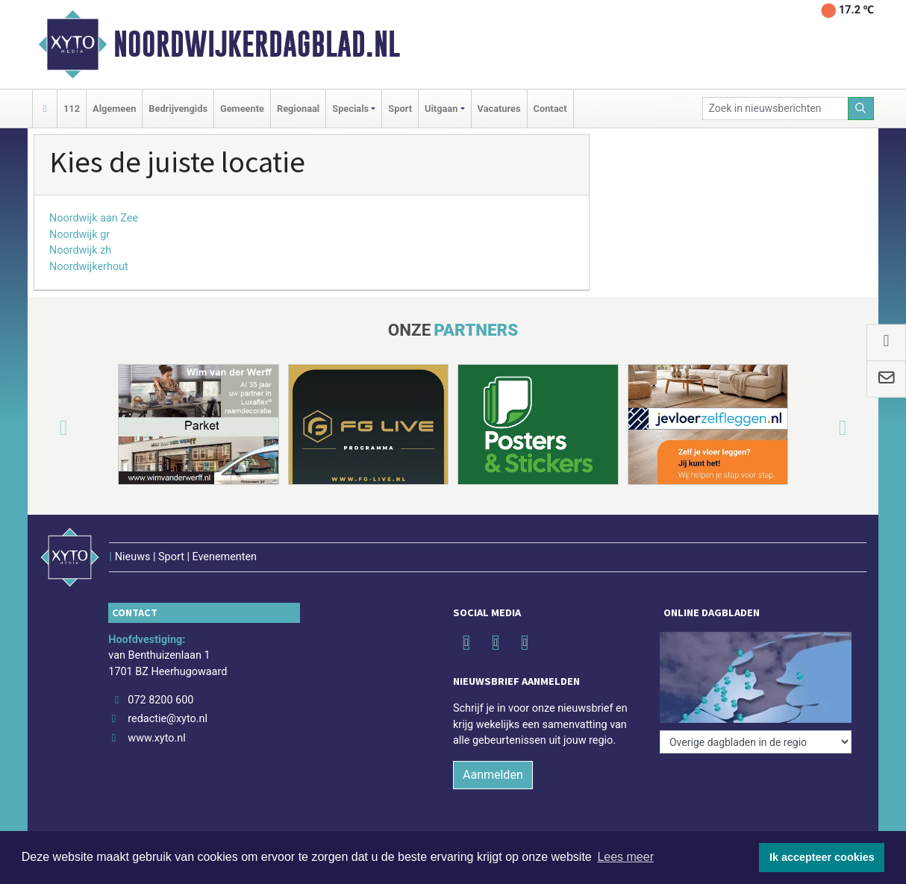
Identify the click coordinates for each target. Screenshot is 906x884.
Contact (550, 108)
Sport (400, 108)
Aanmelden (493, 775)
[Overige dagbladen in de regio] (756, 741)
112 (71, 108)
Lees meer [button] (625, 856)
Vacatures (499, 108)
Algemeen (114, 108)
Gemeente (242, 108)
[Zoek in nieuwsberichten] (775, 108)
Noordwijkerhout (88, 266)
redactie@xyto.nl (167, 718)
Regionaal (298, 108)
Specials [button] (350, 108)
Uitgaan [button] (441, 108)
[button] (45, 427)
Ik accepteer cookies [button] (822, 857)
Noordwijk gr (79, 234)
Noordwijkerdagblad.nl (256, 44)
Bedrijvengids (178, 108)
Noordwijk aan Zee (93, 218)
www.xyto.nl (156, 738)
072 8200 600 (160, 700)
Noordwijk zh (80, 250)
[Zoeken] (861, 108)
